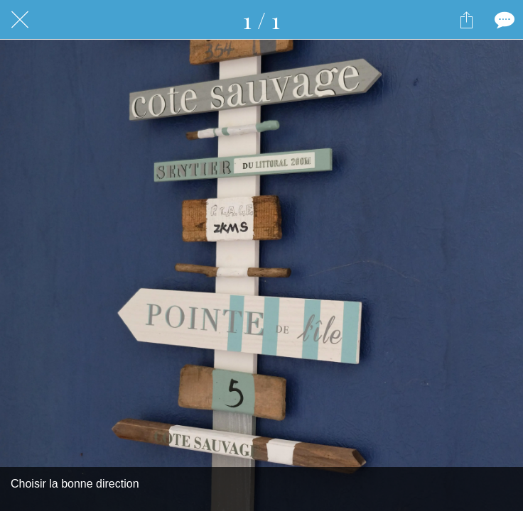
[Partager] (466, 20)
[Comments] (503, 20)
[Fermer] (19, 19)
